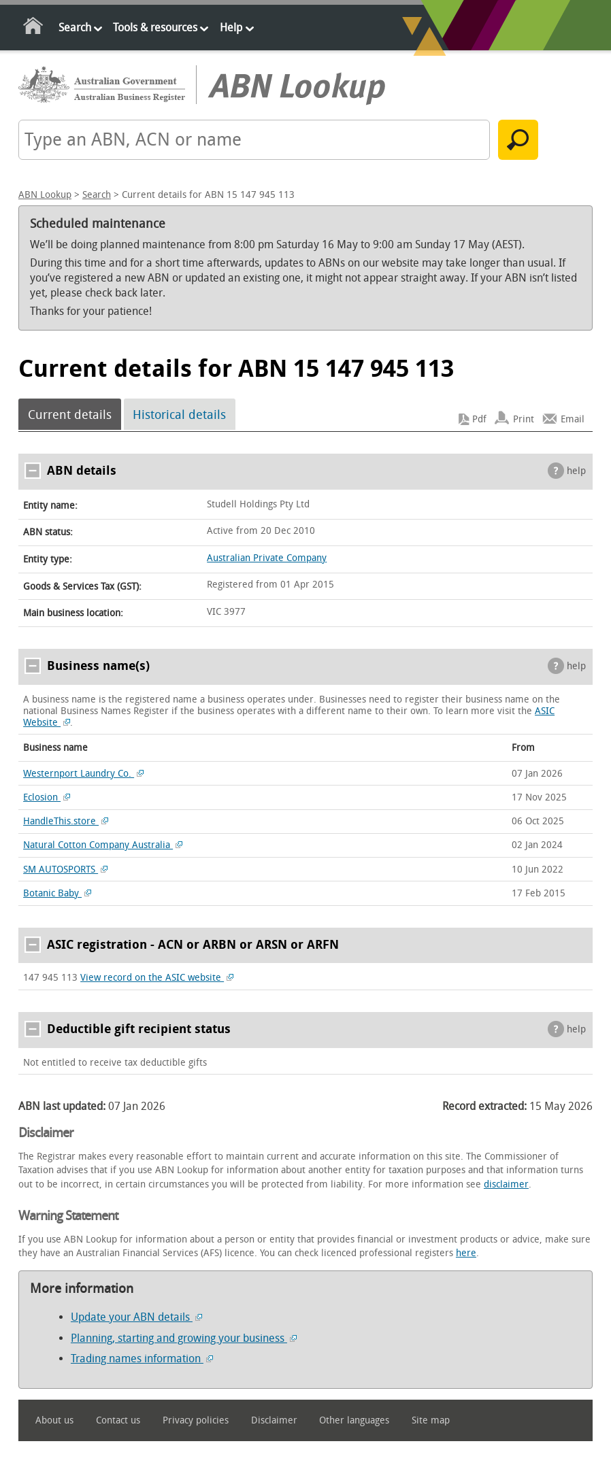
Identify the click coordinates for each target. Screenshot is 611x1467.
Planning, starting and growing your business (184, 1338)
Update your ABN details (136, 1317)
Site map (431, 1420)
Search (75, 27)
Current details (70, 414)
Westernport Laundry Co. (83, 773)
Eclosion (46, 797)
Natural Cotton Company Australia (102, 845)
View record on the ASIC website (156, 977)
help (576, 471)
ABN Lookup (44, 195)
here (466, 1253)
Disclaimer (274, 1420)
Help (231, 27)
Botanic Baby (57, 893)
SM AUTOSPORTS (65, 869)
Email (572, 419)
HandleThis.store (65, 821)
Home (33, 28)
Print (523, 419)
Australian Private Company (267, 558)
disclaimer (506, 1184)
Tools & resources (155, 27)
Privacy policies (196, 1420)
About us (54, 1420)
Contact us (118, 1420)
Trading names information (142, 1358)
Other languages (354, 1420)
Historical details (179, 414)
